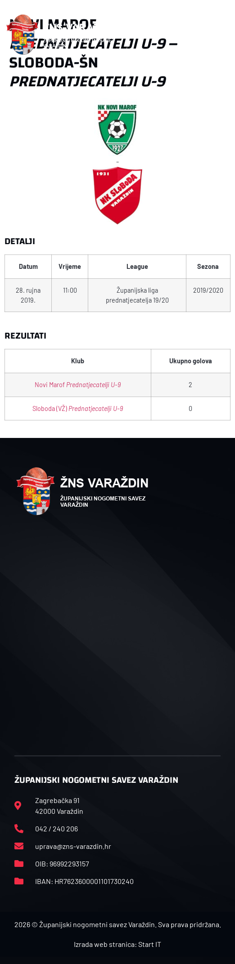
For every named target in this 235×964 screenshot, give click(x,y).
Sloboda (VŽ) (77, 408)
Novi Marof (78, 384)
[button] (224, 34)
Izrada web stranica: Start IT (117, 944)
